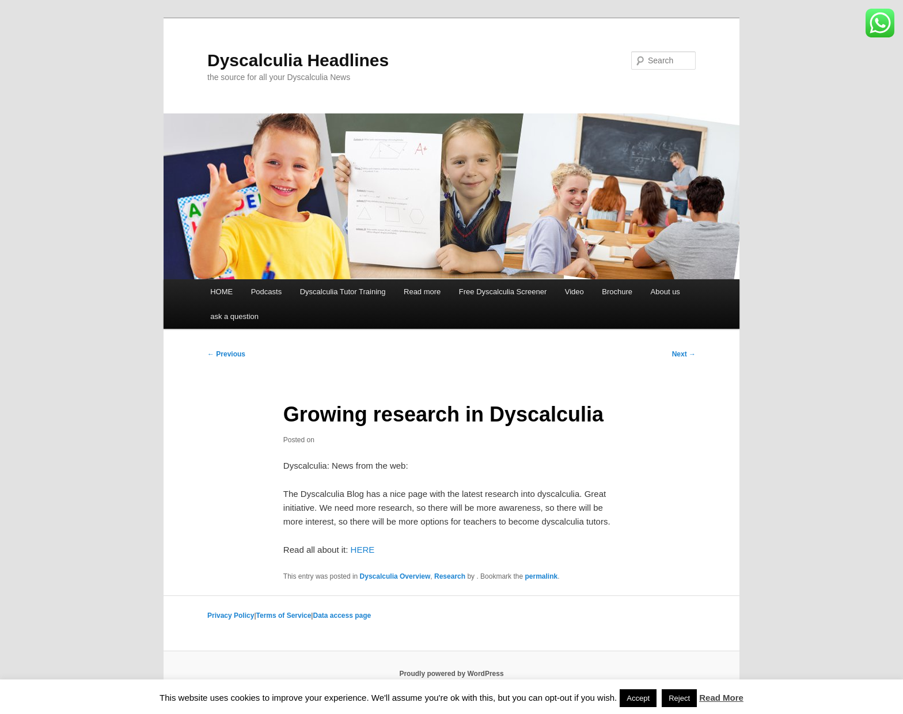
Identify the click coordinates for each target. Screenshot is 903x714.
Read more (422, 291)
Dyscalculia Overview (395, 576)
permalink (541, 576)
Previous (226, 354)
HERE (363, 550)
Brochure (617, 291)
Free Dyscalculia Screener (503, 291)
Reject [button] (679, 698)
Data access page (342, 616)
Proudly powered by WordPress (451, 674)
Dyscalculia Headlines (298, 60)
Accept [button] (638, 698)
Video (574, 291)
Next (684, 354)
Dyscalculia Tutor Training (343, 291)
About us (665, 291)
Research (449, 576)
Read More (721, 697)
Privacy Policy (230, 616)
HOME (221, 291)
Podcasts (266, 291)
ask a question (234, 316)
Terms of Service (284, 616)
